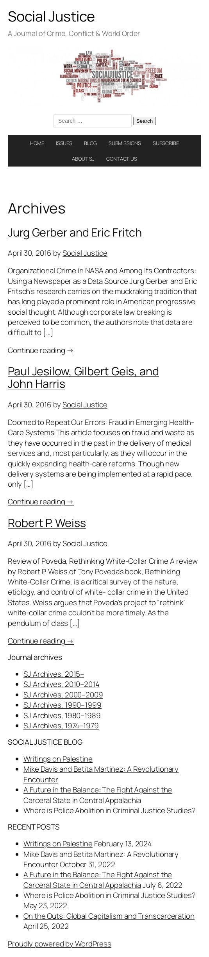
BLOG (90, 143)
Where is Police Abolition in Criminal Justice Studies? (109, 810)
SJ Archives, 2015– (53, 674)
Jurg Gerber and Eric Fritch (75, 232)
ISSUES (64, 143)
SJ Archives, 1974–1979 (61, 725)
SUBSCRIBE (166, 143)
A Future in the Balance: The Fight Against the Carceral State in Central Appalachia (97, 795)
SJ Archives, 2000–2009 (63, 695)
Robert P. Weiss (47, 522)
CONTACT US (121, 158)
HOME (37, 143)
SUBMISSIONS (125, 143)
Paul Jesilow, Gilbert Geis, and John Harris (83, 377)
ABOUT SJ (83, 158)
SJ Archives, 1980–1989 (62, 715)
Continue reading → (41, 350)
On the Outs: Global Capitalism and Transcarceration (109, 916)
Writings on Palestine (58, 759)
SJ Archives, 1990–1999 (62, 705)
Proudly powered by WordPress (59, 944)
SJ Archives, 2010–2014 (61, 684)
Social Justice (51, 16)
